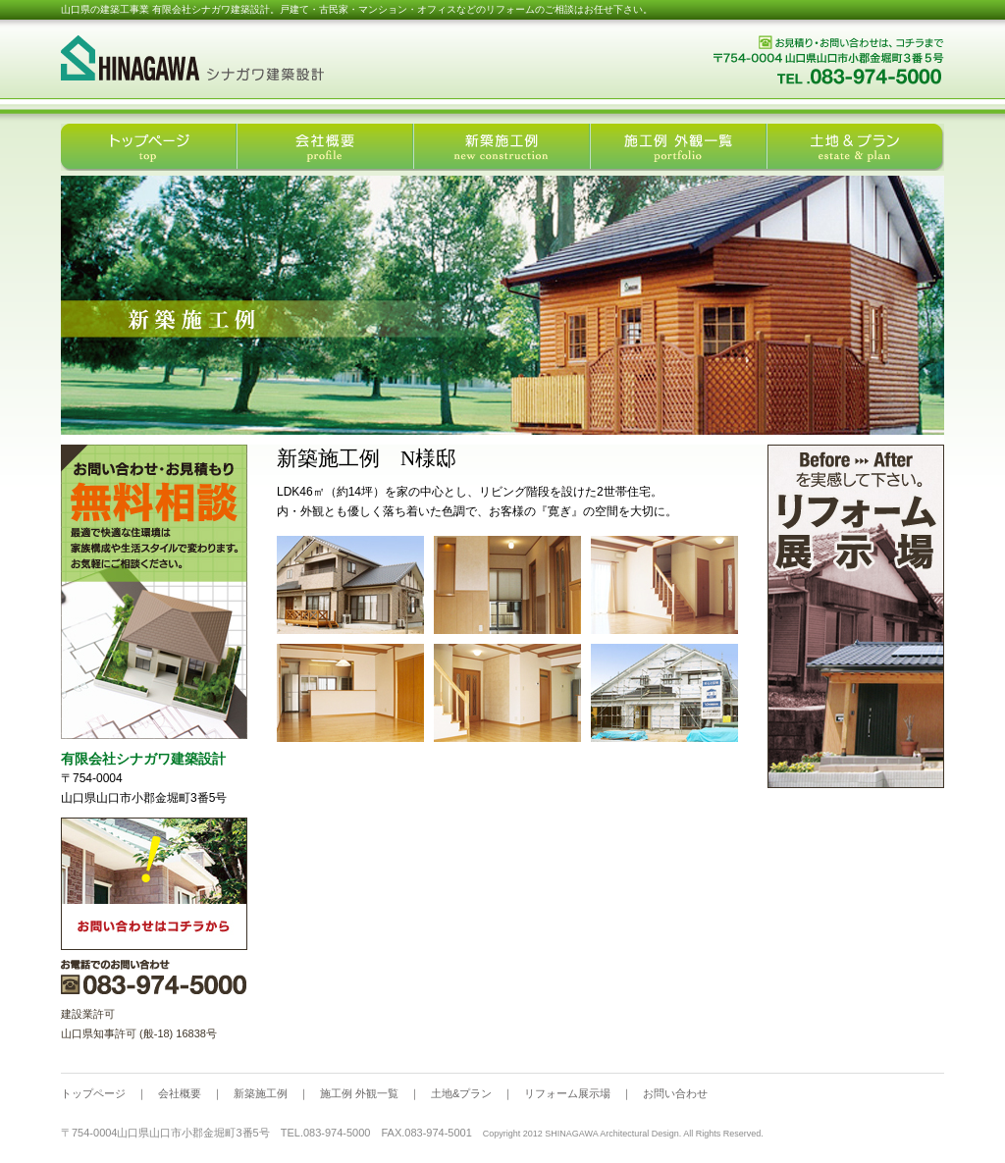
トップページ (93, 1093)
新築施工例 (261, 1093)
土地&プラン (461, 1093)
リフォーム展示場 (567, 1093)
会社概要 (179, 1093)
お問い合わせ (675, 1093)
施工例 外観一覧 (359, 1093)
